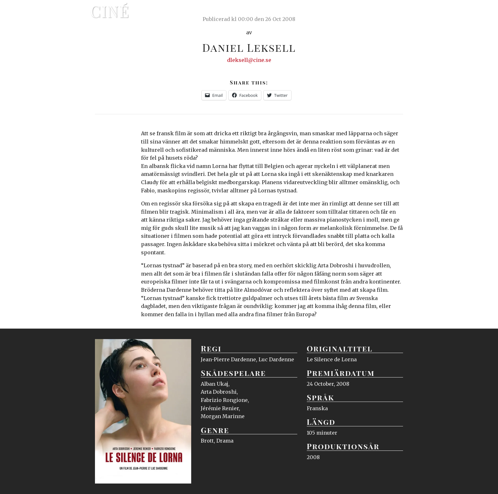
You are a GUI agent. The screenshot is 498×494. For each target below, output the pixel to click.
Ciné (110, 11)
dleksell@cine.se (249, 60)
